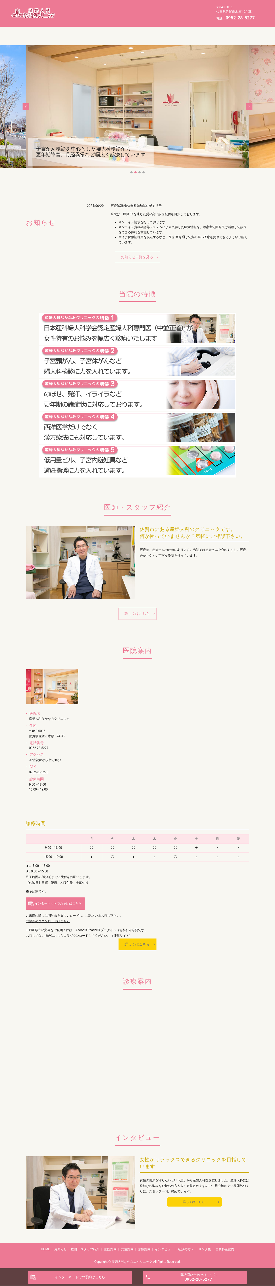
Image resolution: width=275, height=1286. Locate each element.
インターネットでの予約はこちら (58, 903)
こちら (58, 935)
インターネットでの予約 (80, 1277)
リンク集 (155, 16)
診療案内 (77, 16)
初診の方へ (131, 16)
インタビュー (104, 16)
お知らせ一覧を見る (137, 257)
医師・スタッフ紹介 (127, 9)
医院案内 (158, 9)
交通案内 (181, 9)
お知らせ (96, 9)
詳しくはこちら (137, 614)
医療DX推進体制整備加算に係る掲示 (136, 206)
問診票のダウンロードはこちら (48, 921)
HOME (76, 9)
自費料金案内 (182, 16)
